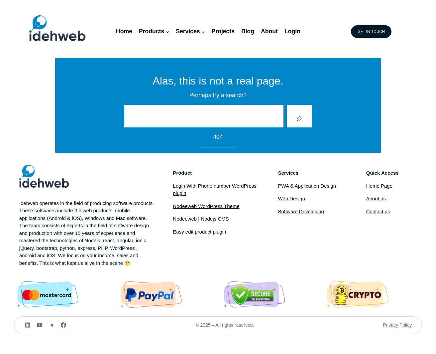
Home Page (379, 186)
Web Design (291, 198)
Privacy (391, 325)
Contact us (378, 211)
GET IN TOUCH (371, 31)
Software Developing (301, 211)
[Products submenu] (167, 31)
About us (376, 198)
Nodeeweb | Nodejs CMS (201, 219)
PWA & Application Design (307, 186)
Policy (405, 325)
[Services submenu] (203, 31)
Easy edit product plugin (199, 232)
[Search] (299, 116)
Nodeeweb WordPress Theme (206, 206)
